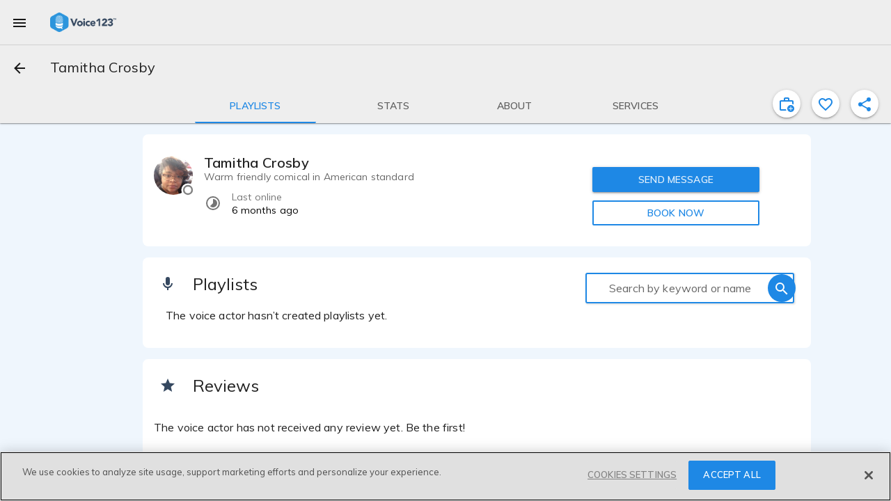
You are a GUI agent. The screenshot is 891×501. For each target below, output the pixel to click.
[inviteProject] (787, 104)
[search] (782, 288)
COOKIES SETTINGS (632, 474)
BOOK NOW (675, 213)
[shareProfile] (864, 104)
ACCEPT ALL (731, 474)
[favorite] (825, 104)
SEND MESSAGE (675, 179)
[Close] (868, 475)
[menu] (19, 22)
